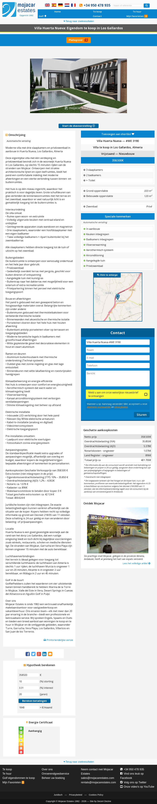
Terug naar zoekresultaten (78, 21)
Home (57, 11)
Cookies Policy (96, 795)
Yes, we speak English (47, 5)
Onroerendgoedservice (55, 773)
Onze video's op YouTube (137, 786)
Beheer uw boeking (53, 777)
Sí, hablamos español (54, 5)
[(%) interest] (29, 688)
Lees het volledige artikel (137, 563)
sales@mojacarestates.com (97, 777)
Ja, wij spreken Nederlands (67, 5)
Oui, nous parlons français (73, 5)
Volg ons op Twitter (133, 782)
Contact (97, 16)
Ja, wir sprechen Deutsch (60, 5)
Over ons (47, 769)
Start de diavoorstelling (78, 126)
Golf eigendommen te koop (18, 777)
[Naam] (118, 350)
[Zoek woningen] (147, 6)
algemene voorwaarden (99, 407)
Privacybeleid (75, 795)
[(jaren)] (29, 694)
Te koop (97, 11)
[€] (29, 675)
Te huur (137, 11)
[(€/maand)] (29, 707)
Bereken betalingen (34, 701)
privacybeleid (121, 407)
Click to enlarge (107, 274)
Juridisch (58, 795)
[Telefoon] (118, 365)
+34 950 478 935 (97, 5)
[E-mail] (118, 357)
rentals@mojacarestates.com (98, 782)
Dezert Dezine (104, 801)
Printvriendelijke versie (58, 640)
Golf (42, 16)
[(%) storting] (29, 681)
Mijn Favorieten (137, 16)
